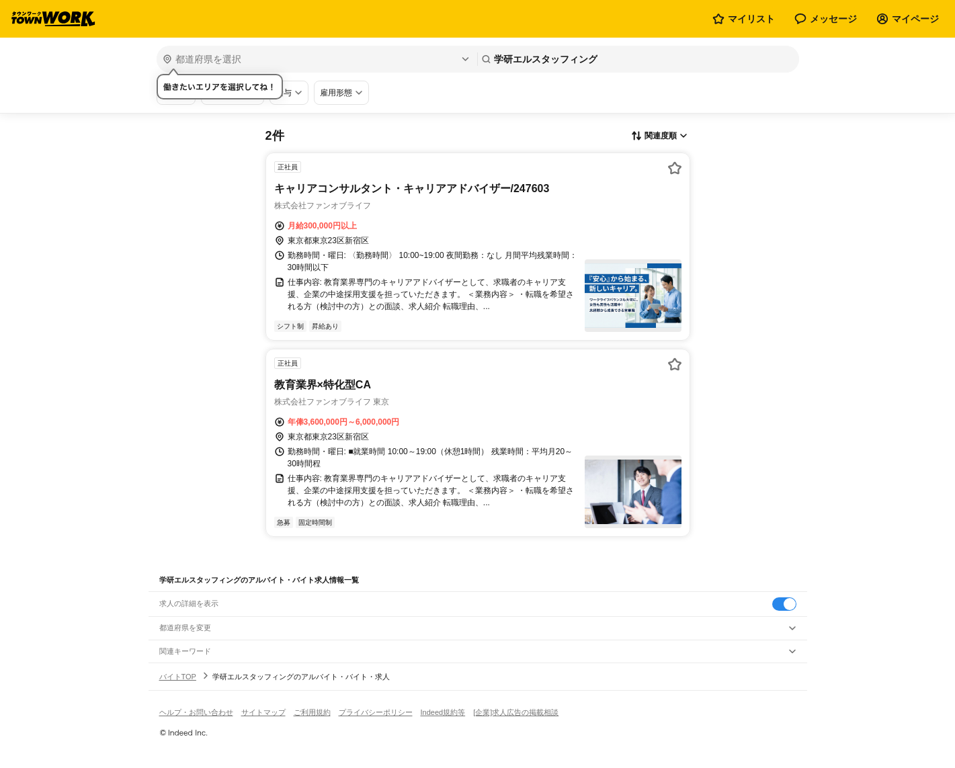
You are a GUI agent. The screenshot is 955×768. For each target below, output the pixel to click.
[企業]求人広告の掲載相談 (515, 712)
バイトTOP (177, 677)
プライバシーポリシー (376, 712)
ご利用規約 (312, 712)
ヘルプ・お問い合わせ (196, 712)
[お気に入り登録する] (675, 168)
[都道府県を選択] (315, 59)
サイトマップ (263, 712)
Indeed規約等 (443, 712)
